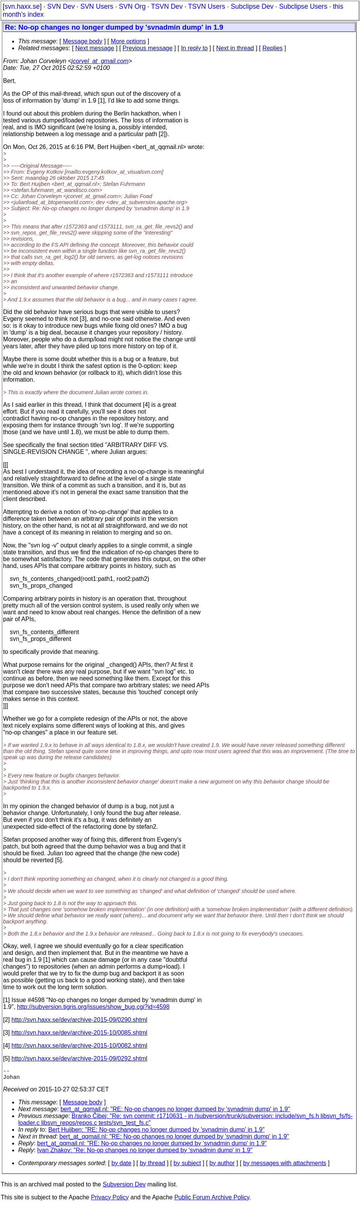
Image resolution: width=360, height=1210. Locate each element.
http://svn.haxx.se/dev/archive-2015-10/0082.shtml (79, 1045)
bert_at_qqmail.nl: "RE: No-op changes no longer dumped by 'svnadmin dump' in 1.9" (175, 1112)
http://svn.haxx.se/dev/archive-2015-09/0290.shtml (79, 1020)
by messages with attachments (284, 1166)
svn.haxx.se (22, 6)
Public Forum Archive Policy (211, 1200)
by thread (152, 1166)
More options (128, 41)
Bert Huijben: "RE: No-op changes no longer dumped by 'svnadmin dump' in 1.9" (156, 1132)
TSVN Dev (167, 6)
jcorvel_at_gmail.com (99, 61)
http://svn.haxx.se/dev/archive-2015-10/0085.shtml (79, 1032)
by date (121, 1166)
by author (222, 1166)
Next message (94, 48)
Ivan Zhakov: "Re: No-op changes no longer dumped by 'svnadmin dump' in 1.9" (145, 1153)
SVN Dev (60, 6)
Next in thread (235, 48)
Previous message (148, 48)
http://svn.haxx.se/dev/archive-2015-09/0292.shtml (79, 1058)
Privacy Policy (110, 1200)
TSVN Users (206, 6)
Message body (82, 41)
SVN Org (132, 6)
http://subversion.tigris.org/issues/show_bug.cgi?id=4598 (93, 1007)
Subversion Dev (124, 1187)
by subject (187, 1166)
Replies (272, 48)
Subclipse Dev (252, 6)
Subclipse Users (303, 6)
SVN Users (96, 6)
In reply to (194, 48)
